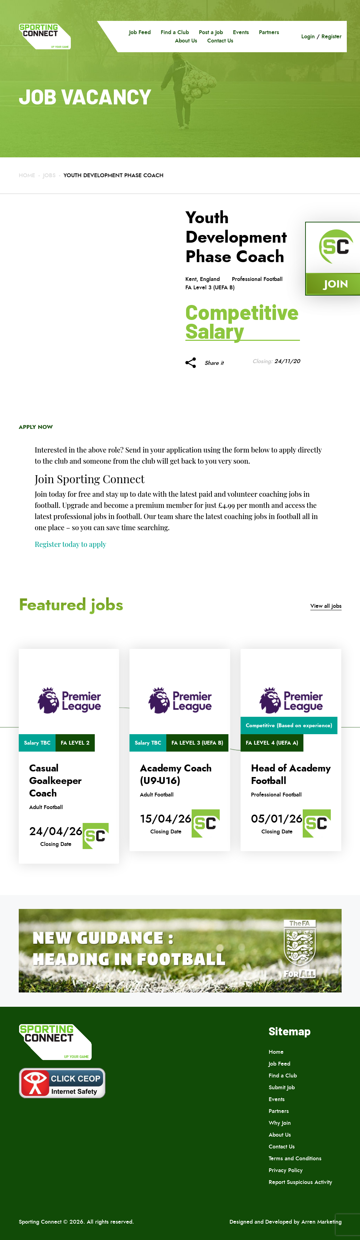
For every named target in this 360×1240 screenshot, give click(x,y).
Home (27, 175)
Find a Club (175, 32)
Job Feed (140, 32)
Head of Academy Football (290, 774)
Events (241, 32)
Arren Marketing (321, 1222)
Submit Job (282, 1087)
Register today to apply (70, 544)
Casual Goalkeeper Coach (55, 780)
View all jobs (326, 606)
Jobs (49, 175)
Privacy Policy (286, 1170)
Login (308, 36)
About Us (186, 41)
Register (331, 36)
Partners (269, 32)
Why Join (280, 1123)
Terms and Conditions (295, 1158)
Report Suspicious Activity (300, 1182)
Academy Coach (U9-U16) (176, 774)
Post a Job (211, 32)
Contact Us (220, 41)
